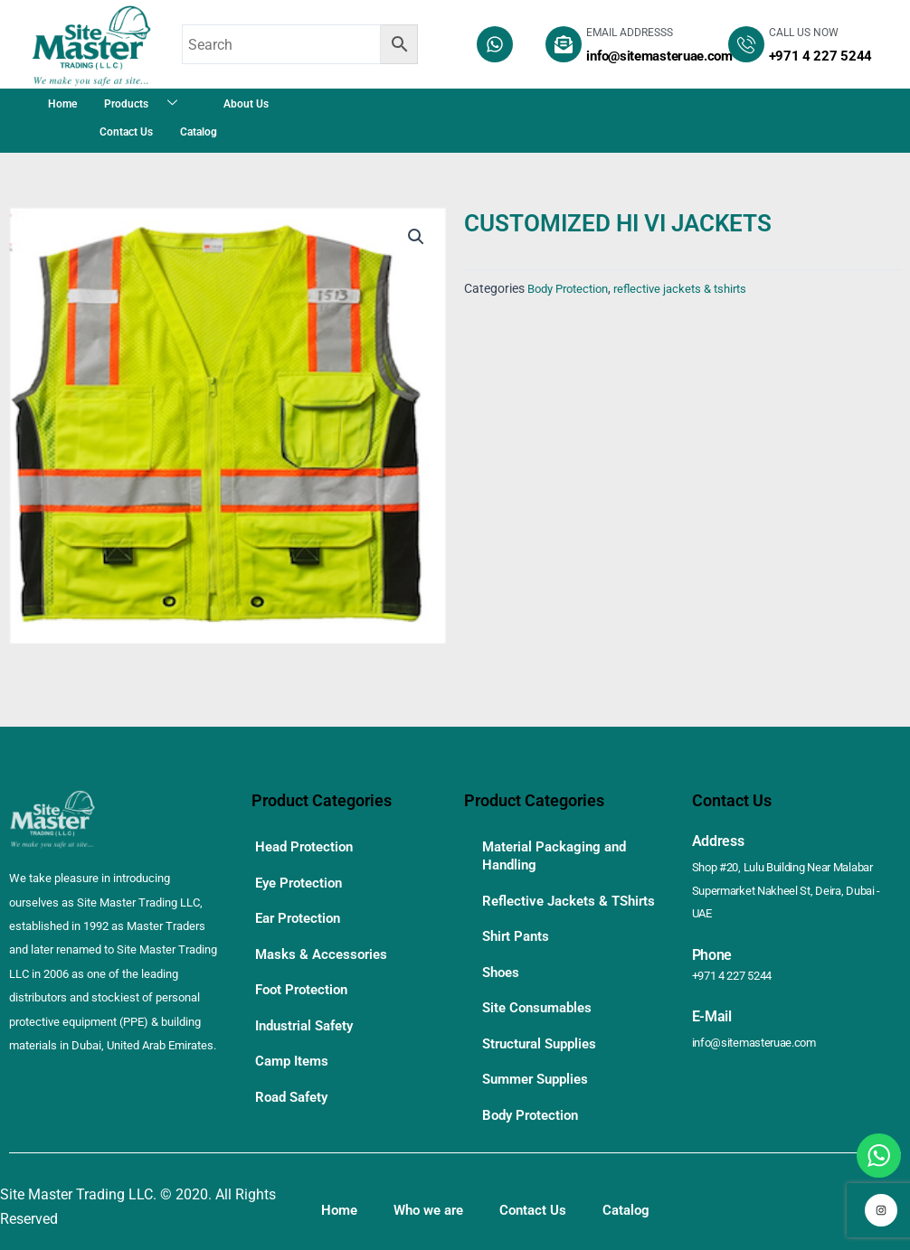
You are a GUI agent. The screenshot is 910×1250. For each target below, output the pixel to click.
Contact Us (126, 132)
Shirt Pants (518, 946)
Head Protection (307, 845)
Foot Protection (305, 975)
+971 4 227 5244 (737, 952)
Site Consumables (541, 1011)
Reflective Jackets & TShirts (548, 905)
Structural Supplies (544, 1044)
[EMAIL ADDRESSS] (563, 44)
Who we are (434, 1203)
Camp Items (294, 1040)
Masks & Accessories (324, 943)
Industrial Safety (309, 1008)
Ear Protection (301, 910)
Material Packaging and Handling (559, 854)
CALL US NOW (804, 32)
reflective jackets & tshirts (694, 288)
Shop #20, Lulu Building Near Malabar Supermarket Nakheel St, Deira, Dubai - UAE (794, 879)
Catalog (198, 132)
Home (62, 104)
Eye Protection (302, 878)
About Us (246, 104)
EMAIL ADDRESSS (629, 32)
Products (147, 104)
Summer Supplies (540, 1077)
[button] (415, 237)
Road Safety (295, 1073)
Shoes (502, 979)
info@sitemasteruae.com (760, 1018)
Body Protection (572, 288)
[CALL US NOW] (746, 44)
